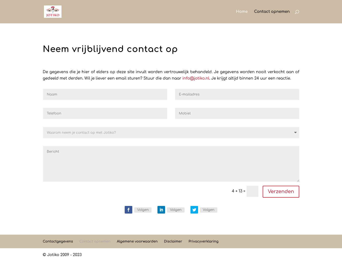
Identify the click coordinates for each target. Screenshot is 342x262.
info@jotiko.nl (195, 78)
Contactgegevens (58, 241)
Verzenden (281, 191)
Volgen (143, 210)
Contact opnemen (272, 12)
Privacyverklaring (203, 241)
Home (242, 12)
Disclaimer (173, 241)
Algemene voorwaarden (137, 241)
